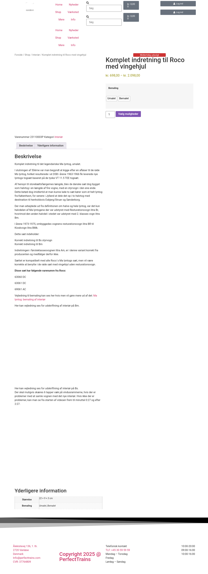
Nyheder (73, 4)
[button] (104, 3)
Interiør (36, 54)
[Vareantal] (110, 114)
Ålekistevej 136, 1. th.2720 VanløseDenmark (25, 556)
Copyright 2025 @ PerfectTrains (80, 562)
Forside (19, 54)
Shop (58, 12)
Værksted (73, 12)
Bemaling (113, 88)
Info (73, 19)
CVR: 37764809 (22, 567)
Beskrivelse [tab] (26, 151)
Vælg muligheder (128, 113)
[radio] (111, 98)
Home (58, 4)
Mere (61, 19)
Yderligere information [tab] (50, 151)
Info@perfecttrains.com (26, 564)
